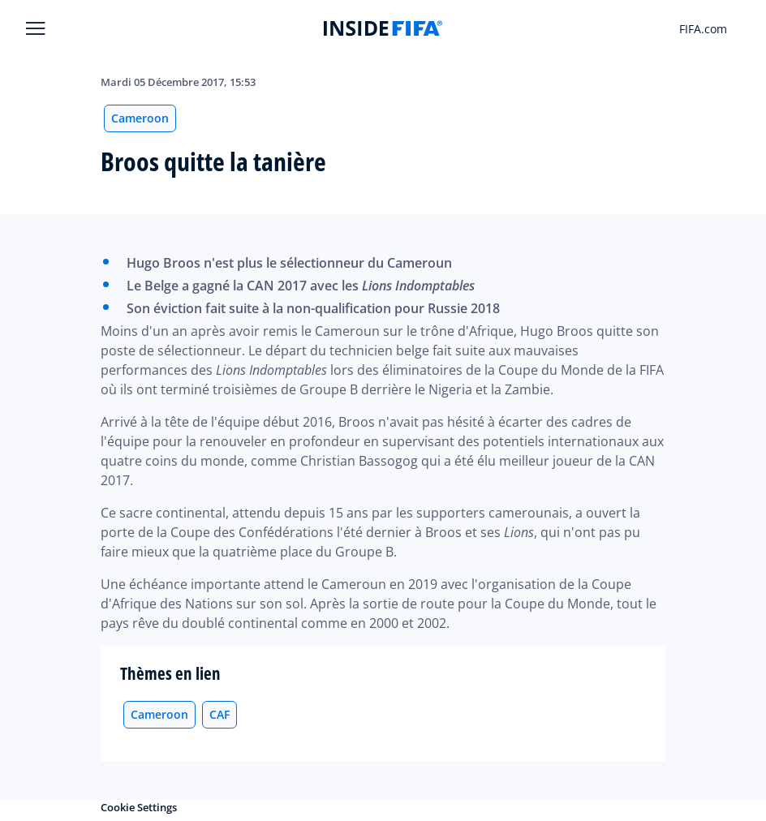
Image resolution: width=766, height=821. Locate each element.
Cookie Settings (139, 807)
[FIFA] (383, 28)
